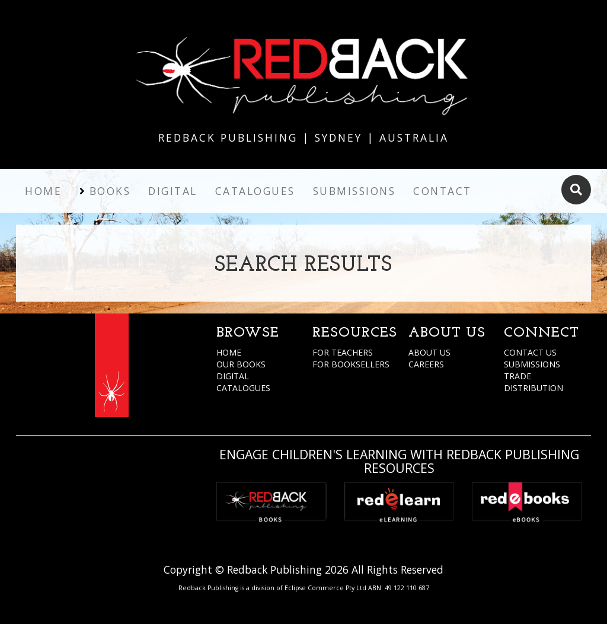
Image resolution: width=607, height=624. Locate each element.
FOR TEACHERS (342, 352)
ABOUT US (429, 352)
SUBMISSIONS (532, 364)
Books (110, 191)
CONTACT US (530, 352)
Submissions (354, 191)
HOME (228, 352)
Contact (442, 191)
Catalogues (255, 191)
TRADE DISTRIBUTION (533, 381)
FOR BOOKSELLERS (350, 364)
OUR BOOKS (241, 364)
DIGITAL (232, 376)
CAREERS (426, 364)
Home (43, 191)
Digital (172, 191)
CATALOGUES (243, 387)
